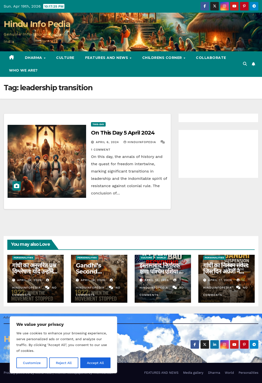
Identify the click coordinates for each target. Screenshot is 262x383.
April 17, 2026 (220, 280)
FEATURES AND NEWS (107, 57)
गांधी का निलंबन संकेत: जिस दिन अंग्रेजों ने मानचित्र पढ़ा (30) (226, 271)
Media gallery (193, 372)
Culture (65, 57)
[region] (63, 344)
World (161, 257)
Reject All (64, 363)
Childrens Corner (162, 57)
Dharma (34, 57)
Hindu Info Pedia (37, 24)
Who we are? (23, 70)
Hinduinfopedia (140, 142)
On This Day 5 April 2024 (123, 132)
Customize (32, 363)
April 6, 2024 (108, 142)
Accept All (95, 363)
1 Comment (101, 149)
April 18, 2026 (30, 280)
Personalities (23, 257)
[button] (245, 64)
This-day (98, 124)
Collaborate (211, 57)
